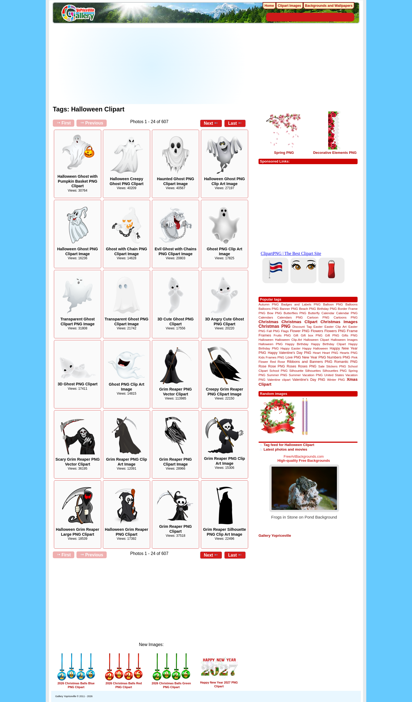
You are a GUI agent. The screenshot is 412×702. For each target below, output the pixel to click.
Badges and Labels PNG (301, 304)
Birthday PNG (327, 308)
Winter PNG (336, 379)
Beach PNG (307, 308)
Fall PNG (273, 331)
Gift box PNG (311, 335)
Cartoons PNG (346, 317)
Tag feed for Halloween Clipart (289, 445)
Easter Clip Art (335, 326)
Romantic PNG (346, 362)
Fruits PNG (282, 335)
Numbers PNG (338, 357)
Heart (317, 352)
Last (235, 123)
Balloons (351, 304)
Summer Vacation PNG (306, 375)
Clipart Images (289, 6)
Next (211, 123)
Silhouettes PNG (334, 370)
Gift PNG (332, 335)
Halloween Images (344, 339)
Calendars (266, 317)
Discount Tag (302, 326)
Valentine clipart (278, 379)
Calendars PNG (290, 317)
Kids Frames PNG (271, 357)
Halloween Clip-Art (288, 339)
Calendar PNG (347, 313)
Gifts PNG (350, 335)
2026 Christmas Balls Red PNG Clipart (124, 683)
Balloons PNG (269, 308)
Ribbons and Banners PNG (309, 362)
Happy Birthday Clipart (328, 344)
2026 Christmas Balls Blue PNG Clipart (76, 683)
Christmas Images (339, 321)
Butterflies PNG (295, 313)
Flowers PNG (335, 331)
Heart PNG (330, 352)
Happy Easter (291, 348)
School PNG (278, 370)
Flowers (317, 331)
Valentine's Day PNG (308, 380)
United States (334, 375)
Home (269, 6)
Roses (291, 366)
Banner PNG (289, 308)
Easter (318, 326)
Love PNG (293, 357)
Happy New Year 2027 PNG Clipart (219, 682)
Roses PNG (307, 366)
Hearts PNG (349, 352)
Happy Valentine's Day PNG (289, 353)
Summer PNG (277, 375)
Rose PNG (276, 366)
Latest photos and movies (285, 449)
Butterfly (314, 313)
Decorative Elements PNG (335, 153)
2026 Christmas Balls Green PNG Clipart (171, 683)
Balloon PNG (333, 304)
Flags (285, 331)
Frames (265, 335)
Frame (352, 331)
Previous (91, 122)
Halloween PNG (271, 344)
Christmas (268, 321)
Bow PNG (274, 313)
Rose (262, 366)
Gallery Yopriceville (275, 535)
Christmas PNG (275, 326)
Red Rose (277, 361)
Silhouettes (313, 370)
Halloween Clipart (316, 339)
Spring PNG (284, 153)
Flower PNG (300, 331)
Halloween (266, 339)
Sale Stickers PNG (332, 366)
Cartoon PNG (318, 317)
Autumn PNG (269, 304)
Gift (295, 335)
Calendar (327, 313)
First (63, 122)
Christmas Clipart (299, 321)
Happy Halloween (315, 348)
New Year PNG (314, 357)
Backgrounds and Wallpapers (329, 6)
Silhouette (296, 370)
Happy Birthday (297, 344)
